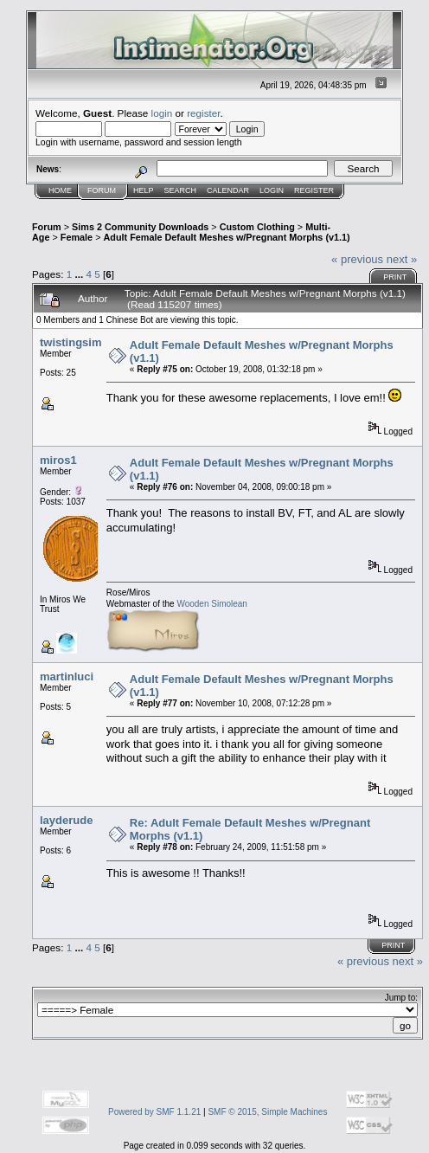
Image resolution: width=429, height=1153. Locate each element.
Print (395, 277)
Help (143, 190)
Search (180, 190)
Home (60, 190)
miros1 (58, 460)
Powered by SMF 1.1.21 (154, 1112)
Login (271, 190)
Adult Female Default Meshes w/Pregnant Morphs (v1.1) (226, 237)
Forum (101, 190)
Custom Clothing (257, 227)
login (162, 113)
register (203, 113)
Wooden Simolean (211, 604)
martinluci (66, 676)
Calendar (228, 190)
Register (314, 190)
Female (77, 237)
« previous (357, 259)
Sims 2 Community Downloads (140, 227)
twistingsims (74, 342)
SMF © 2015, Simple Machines (267, 1112)
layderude (66, 820)
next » (402, 259)
